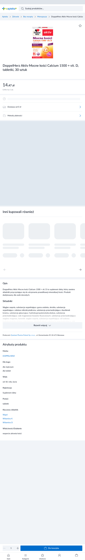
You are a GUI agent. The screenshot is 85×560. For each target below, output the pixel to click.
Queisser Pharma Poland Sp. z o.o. (23, 335)
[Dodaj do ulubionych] (80, 26)
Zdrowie (15, 17)
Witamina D (8, 423)
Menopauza (42, 17)
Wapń (5, 415)
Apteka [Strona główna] (5, 17)
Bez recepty (28, 17)
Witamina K (8, 419)
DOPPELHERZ (9, 356)
